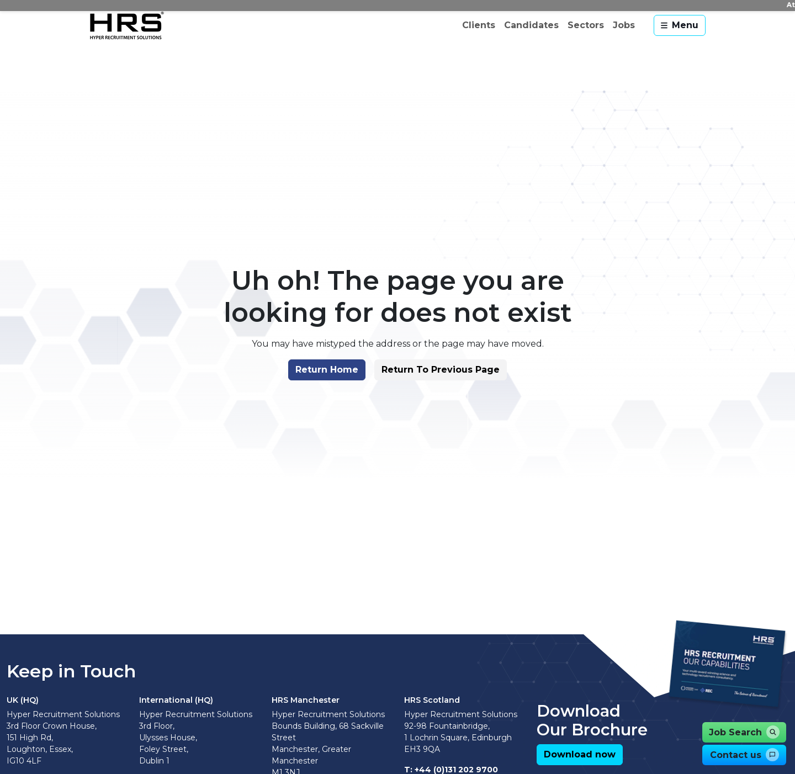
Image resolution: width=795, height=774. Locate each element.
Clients (478, 25)
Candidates (531, 25)
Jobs (624, 25)
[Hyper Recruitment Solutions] (127, 25)
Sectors (586, 25)
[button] (326, 372)
